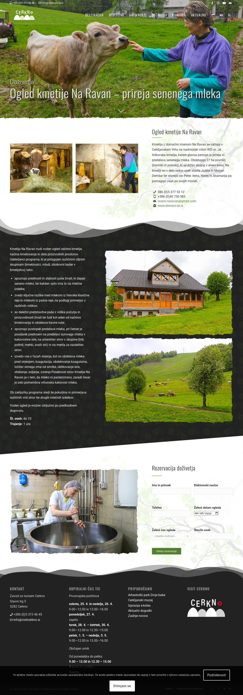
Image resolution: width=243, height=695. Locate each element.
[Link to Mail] (230, 3)
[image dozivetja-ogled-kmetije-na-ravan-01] (43, 170)
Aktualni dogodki (140, 611)
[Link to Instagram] (218, 3)
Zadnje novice (138, 616)
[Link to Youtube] (224, 3)
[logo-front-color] (27, 15)
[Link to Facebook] (212, 3)
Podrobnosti (216, 675)
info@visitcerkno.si (26, 620)
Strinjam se (122, 686)
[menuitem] (94, 15)
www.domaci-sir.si (170, 206)
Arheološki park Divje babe (146, 595)
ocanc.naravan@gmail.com (177, 201)
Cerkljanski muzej (140, 600)
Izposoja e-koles (139, 605)
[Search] (229, 15)
